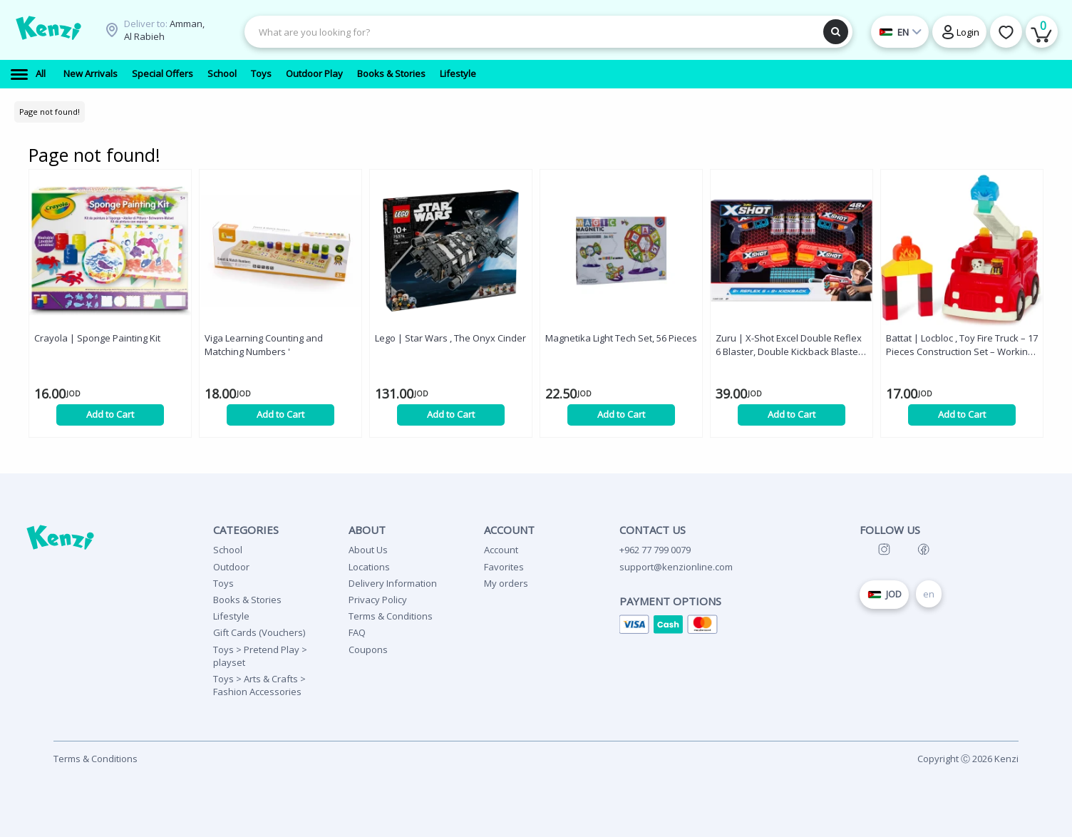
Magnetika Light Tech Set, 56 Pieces (621, 338)
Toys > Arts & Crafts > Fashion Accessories (259, 685)
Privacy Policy (378, 599)
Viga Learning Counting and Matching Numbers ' (264, 345)
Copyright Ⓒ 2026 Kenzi (968, 758)
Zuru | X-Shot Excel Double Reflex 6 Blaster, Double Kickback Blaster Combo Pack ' (789, 345)
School (227, 549)
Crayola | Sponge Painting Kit (97, 338)
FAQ (357, 632)
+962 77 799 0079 (655, 549)
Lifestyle (231, 616)
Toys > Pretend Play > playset (260, 656)
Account (501, 549)
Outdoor (231, 566)
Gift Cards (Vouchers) (259, 632)
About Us (368, 549)
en (928, 593)
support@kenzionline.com (676, 566)
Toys (223, 583)
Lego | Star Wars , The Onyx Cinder (450, 338)
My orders (506, 583)
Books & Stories (247, 599)
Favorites (504, 566)
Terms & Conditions (391, 616)
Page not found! (49, 111)
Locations (369, 566)
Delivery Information (393, 583)
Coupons (368, 649)
